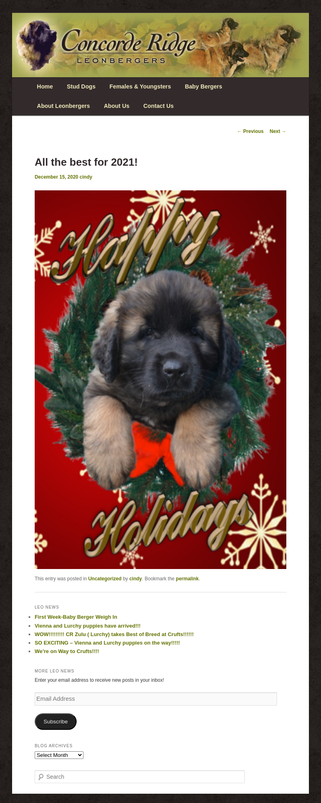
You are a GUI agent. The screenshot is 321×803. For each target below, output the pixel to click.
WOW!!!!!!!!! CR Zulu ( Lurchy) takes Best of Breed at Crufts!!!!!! (114, 634)
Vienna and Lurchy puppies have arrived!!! (88, 626)
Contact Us (158, 106)
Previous (250, 131)
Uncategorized (105, 579)
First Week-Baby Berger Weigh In (76, 617)
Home (45, 86)
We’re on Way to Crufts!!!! (67, 651)
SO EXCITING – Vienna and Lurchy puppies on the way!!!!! (107, 643)
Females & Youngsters (140, 86)
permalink (187, 579)
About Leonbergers (63, 106)
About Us (116, 106)
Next (278, 131)
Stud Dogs (81, 86)
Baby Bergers (203, 86)
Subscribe (56, 722)
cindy (85, 177)
